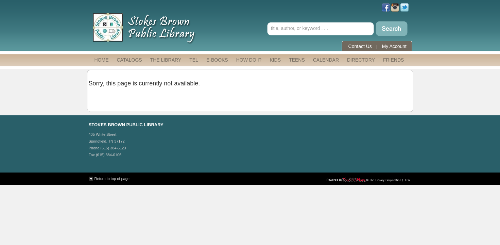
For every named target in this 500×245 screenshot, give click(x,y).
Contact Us (360, 46)
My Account (394, 46)
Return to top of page (112, 179)
